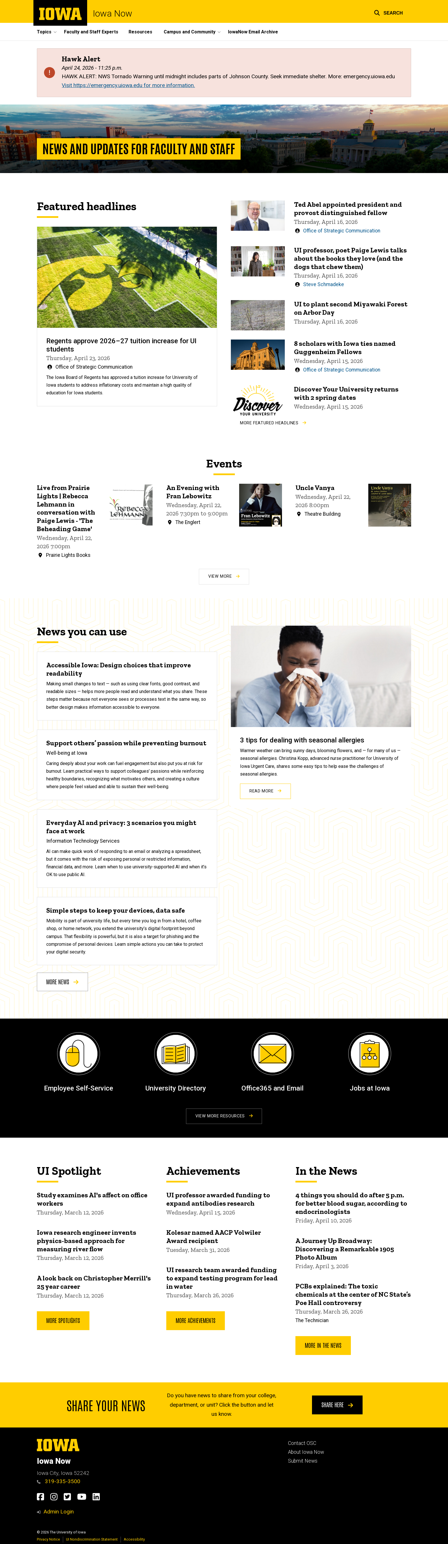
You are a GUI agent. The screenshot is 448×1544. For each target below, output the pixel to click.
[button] (388, 12)
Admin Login (58, 1511)
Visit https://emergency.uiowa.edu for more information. (128, 85)
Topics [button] (44, 32)
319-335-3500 (58, 1481)
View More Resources (224, 1116)
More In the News (323, 1345)
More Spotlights (63, 1320)
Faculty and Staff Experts (91, 32)
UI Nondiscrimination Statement (92, 1539)
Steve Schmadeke (323, 284)
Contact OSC (302, 1443)
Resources (140, 32)
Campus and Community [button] (189, 32)
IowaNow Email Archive (253, 32)
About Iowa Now (306, 1452)
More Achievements (195, 1320)
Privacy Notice (48, 1539)
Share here (337, 1404)
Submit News (302, 1461)
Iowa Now (112, 13)
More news (62, 981)
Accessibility (134, 1539)
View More (224, 576)
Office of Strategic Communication (94, 367)
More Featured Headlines (273, 422)
